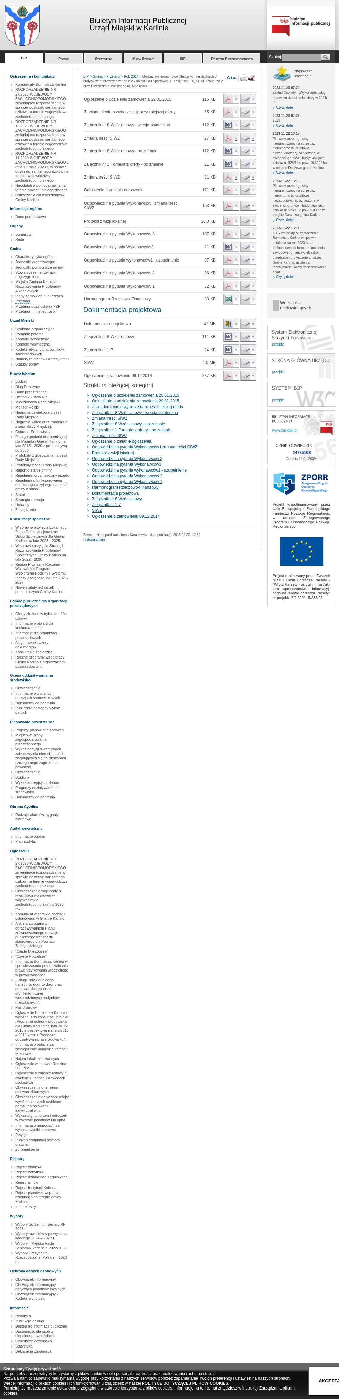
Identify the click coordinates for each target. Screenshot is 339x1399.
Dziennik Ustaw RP (31, 397)
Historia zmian (94, 539)
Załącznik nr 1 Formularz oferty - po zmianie (131, 429)
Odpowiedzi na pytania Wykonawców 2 (127, 476)
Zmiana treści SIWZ (109, 418)
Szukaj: (275, 57)
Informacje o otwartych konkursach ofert (34, 625)
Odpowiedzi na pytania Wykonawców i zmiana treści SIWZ (144, 447)
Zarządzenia (25, 510)
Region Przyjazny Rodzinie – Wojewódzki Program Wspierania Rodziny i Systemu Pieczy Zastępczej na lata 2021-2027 (41, 573)
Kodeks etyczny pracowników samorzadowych (39, 351)
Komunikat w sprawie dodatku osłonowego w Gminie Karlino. (40, 916)
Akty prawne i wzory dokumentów (31, 645)
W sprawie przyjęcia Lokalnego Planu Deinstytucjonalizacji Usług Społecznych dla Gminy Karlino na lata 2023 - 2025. (41, 534)
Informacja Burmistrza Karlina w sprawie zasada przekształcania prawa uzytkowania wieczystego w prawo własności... (41, 968)
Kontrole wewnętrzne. (33, 344)
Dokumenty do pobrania (35, 703)
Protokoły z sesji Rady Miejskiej (41, 465)
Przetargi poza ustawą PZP (37, 306)
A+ (230, 77)
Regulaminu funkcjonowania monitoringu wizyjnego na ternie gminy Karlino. (41, 484)
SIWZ (97, 510)
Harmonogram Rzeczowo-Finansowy (125, 487)
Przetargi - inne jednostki (35, 311)
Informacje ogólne (30, 836)
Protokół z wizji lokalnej (113, 453)
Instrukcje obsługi (29, 1321)
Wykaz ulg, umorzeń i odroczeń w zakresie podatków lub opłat (41, 1117)
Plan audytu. (25, 841)
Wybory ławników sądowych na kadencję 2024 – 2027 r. (41, 1236)
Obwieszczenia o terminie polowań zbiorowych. (36, 1089)
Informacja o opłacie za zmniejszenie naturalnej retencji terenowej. (41, 1048)
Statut (20, 495)
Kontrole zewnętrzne (32, 339)
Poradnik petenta (29, 334)
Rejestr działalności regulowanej (41, 1177)
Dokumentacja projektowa (115, 493)
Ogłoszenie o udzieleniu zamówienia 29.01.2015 (135, 395)
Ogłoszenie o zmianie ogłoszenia (121, 441)
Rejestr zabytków (29, 1172)
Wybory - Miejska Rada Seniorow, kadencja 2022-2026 (40, 1245)
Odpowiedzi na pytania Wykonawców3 (126, 464)
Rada (19, 239)
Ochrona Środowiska (32, 432)
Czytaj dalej (285, 107)
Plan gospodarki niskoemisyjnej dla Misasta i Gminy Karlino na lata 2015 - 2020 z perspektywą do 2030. (41, 443)
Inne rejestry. (26, 1207)
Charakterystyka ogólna (35, 257)
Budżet (21, 381)
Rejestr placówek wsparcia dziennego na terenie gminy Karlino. (38, 1197)
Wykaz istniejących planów (37, 782)
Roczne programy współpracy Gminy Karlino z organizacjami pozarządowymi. (40, 661)
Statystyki (103, 59)
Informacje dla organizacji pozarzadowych (36, 635)
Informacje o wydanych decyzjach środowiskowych (37, 695)
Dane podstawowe (30, 217)
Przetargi (22, 301)
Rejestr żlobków (28, 1167)
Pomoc (63, 59)
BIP (24, 58)
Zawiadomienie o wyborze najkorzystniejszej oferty (137, 406)
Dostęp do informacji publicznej (41, 1326)
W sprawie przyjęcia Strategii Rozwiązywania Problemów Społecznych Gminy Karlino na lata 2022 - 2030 (40, 552)
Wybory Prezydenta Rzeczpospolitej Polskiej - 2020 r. (41, 1257)
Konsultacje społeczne (33, 652)
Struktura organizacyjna (35, 329)
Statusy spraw (27, 364)
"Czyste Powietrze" (31, 956)
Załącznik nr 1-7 (106, 504)
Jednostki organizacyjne (35, 262)
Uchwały (22, 505)
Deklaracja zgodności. (33, 1351)
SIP (183, 59)
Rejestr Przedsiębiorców (232, 59)
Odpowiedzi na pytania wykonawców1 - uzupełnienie (139, 470)
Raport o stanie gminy (33, 470)
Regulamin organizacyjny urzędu (42, 475)
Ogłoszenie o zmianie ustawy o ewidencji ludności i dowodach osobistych (41, 1077)
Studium (22, 777)
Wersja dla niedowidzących (295, 305)
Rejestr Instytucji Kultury (35, 1188)
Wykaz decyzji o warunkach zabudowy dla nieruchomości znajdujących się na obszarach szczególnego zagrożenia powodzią (40, 758)
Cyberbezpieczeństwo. (34, 1341)
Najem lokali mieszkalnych (37, 1059)
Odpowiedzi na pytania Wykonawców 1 (127, 481)
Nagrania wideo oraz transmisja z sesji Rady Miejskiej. (41, 424)
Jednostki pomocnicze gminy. (39, 267)
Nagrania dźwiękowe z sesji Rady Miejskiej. (38, 414)
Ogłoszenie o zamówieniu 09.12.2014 (126, 516)
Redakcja (23, 1316)
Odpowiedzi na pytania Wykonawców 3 (127, 458)
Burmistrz (23, 234)
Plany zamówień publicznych (39, 296)
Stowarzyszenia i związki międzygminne (35, 274)
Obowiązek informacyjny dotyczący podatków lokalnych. (40, 1286)
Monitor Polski (27, 407)
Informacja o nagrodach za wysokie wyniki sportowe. (37, 1127)
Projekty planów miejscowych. (40, 730)
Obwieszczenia (27, 688)
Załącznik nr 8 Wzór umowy (117, 499)
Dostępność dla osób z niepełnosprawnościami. (35, 1333)
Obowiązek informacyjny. (35, 1279)
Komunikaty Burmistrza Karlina (40, 84)
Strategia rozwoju (29, 500)
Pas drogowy (26, 1007)
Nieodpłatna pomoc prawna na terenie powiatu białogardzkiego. (42, 187)
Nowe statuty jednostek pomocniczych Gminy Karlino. (39, 589)
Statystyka (24, 1346)
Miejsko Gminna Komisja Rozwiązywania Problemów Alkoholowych (38, 286)
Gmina (97, 76)
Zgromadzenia (27, 1149)
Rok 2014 (131, 76)
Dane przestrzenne (31, 392)
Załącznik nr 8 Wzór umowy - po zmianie (128, 424)
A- (235, 78)
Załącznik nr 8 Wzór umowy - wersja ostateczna (135, 412)
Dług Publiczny (27, 387)
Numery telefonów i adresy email (42, 359)
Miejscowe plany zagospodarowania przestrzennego (30, 739)
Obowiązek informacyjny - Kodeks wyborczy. (36, 1296)
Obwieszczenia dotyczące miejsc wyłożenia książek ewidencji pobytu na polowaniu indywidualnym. (42, 1103)
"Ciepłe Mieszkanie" (31, 951)
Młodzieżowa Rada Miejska (37, 402)
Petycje (21, 1135)
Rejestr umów (26, 1182)
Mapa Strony (143, 59)
